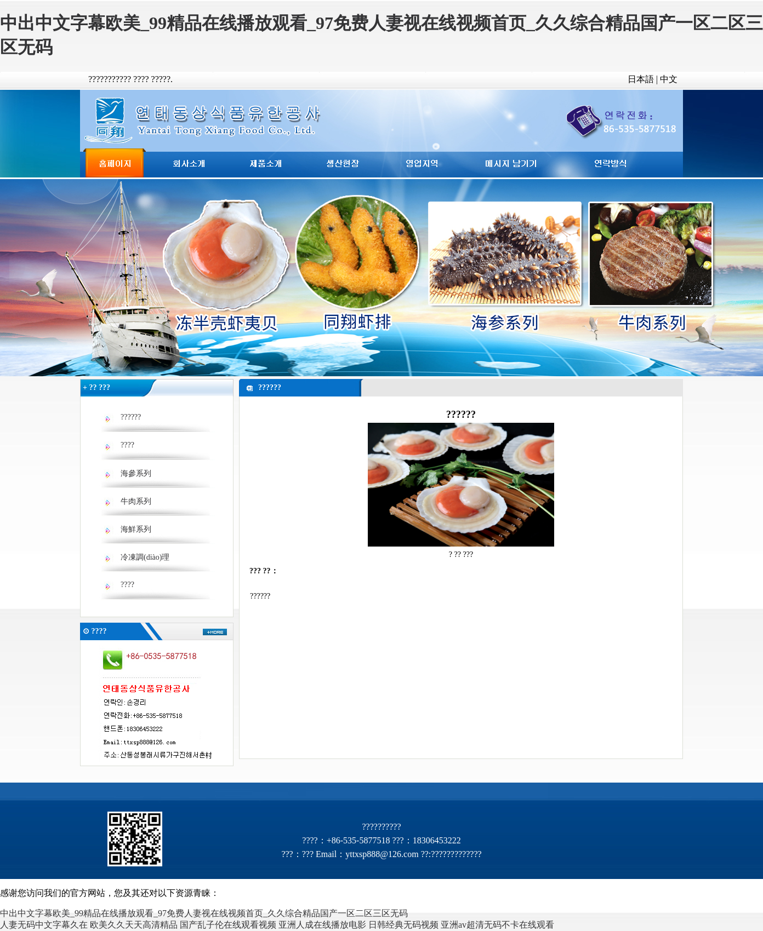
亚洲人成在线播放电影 (322, 924)
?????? (131, 417)
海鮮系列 (136, 529)
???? (127, 445)
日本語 (641, 79)
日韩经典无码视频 (403, 924)
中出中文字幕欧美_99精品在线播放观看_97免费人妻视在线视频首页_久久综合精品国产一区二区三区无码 (204, 913)
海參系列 (136, 473)
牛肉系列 (136, 501)
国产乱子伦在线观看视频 (228, 924)
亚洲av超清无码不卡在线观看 (497, 924)
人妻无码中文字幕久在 (44, 924)
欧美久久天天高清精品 (134, 924)
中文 (668, 79)
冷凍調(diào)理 (145, 557)
